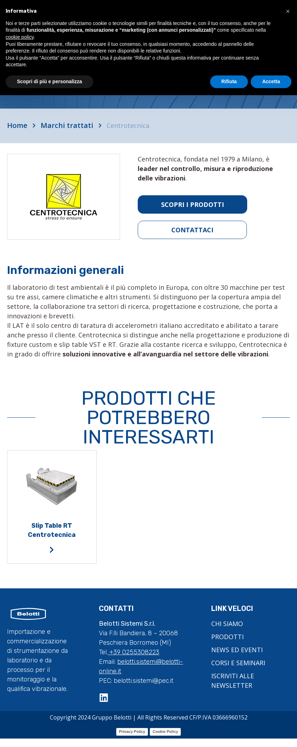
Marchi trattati (67, 125)
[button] (287, 11)
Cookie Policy (165, 731)
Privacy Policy (132, 731)
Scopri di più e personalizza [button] (49, 81)
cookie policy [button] (20, 37)
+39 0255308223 (133, 652)
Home (17, 125)
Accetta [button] (271, 81)
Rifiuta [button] (229, 81)
